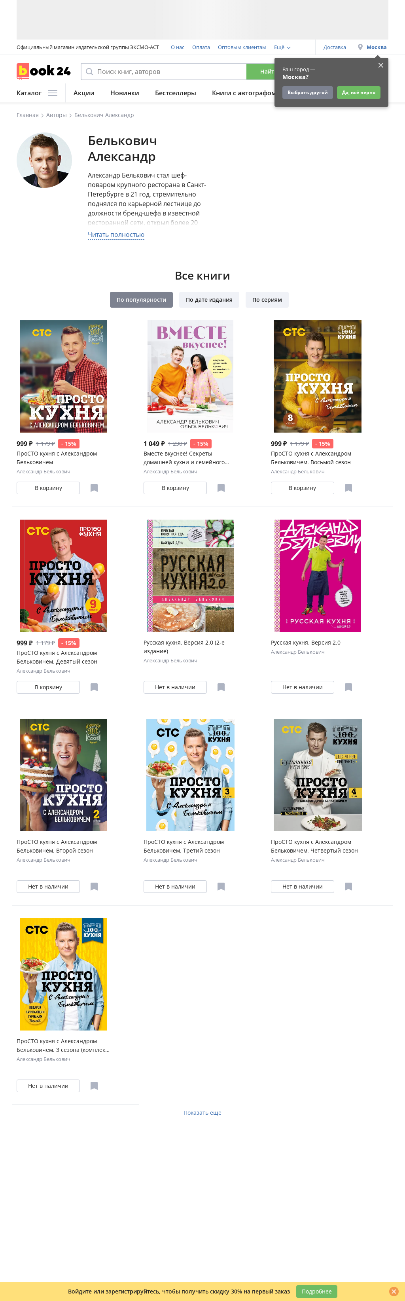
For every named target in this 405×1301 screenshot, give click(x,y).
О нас (177, 47)
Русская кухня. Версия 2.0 (306, 642)
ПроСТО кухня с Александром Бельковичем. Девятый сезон (57, 657)
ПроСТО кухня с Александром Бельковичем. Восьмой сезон (311, 458)
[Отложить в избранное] (94, 488)
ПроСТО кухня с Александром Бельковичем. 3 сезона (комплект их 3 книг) (62, 1045)
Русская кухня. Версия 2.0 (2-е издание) (184, 647)
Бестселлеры (175, 93)
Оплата (201, 47)
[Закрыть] (394, 1291)
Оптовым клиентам (242, 47)
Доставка (335, 47)
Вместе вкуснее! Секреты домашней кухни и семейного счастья (184, 458)
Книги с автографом (244, 93)
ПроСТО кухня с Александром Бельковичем (57, 458)
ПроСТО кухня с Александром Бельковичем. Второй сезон (57, 846)
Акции (84, 93)
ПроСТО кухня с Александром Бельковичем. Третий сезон (184, 846)
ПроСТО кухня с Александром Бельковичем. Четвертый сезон (314, 846)
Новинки (124, 93)
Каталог (37, 93)
